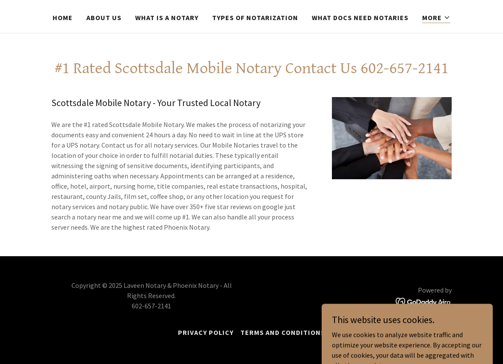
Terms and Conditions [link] (282, 332)
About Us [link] (103, 17)
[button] (436, 17)
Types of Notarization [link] (255, 17)
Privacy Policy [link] (206, 332)
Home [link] (63, 17)
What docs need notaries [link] (360, 17)
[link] (424, 301)
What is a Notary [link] (166, 17)
